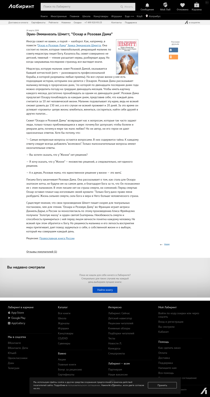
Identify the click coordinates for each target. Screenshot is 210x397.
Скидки (77, 22)
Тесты (111, 338)
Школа (86, 16)
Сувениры (64, 343)
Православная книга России (57, 238)
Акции (62, 359)
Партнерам (115, 369)
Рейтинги (53, 22)
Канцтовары (101, 16)
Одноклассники (17, 358)
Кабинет (163, 332)
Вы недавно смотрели (26, 267)
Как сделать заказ (169, 348)
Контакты (116, 22)
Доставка (164, 358)
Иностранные (59, 16)
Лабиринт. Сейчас (119, 313)
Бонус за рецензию (70, 369)
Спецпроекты (116, 353)
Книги (44, 16)
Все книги (64, 313)
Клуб (139, 16)
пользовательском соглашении (84, 385)
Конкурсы (114, 348)
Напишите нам (167, 368)
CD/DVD (63, 338)
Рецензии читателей (120, 323)
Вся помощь (166, 373)
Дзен (11, 363)
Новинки (66, 22)
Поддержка (131, 22)
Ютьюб (12, 353)
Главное (74, 16)
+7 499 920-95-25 (93, 22)
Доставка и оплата (18, 22)
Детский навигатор (120, 318)
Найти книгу (105, 290)
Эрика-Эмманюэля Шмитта (84, 45)
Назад (167, 244)
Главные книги (67, 364)
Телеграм (13, 368)
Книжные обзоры (119, 328)
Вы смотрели (166, 327)
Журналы (63, 323)
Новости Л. (115, 343)
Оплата (162, 353)
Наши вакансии (118, 374)
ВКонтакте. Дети (18, 348)
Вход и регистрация (170, 321)
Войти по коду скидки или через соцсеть (178, 314)
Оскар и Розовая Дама (52, 45)
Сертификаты (38, 22)
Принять (162, 385)
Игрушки (116, 16)
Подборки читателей (121, 333)
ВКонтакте (14, 343)
